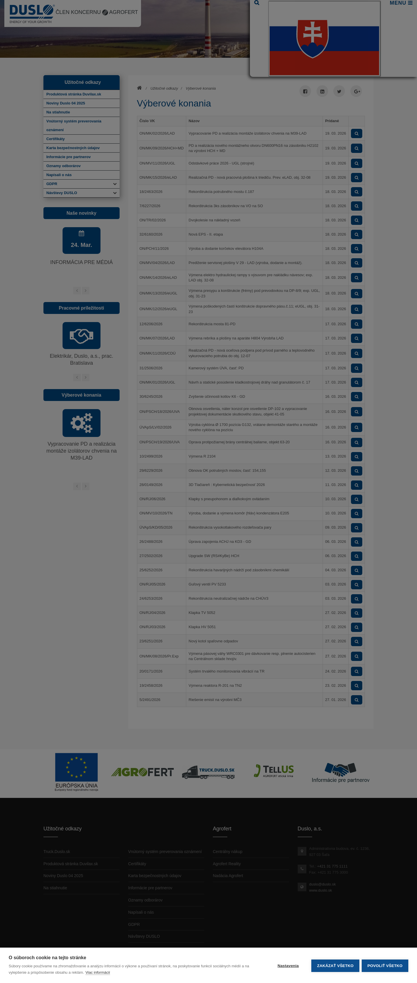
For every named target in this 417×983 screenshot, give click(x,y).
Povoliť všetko (385, 965)
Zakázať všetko (335, 965)
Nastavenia (287, 965)
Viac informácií (97, 972)
